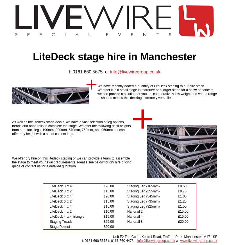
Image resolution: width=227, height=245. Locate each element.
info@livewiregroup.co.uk (135, 71)
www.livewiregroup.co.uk (198, 241)
